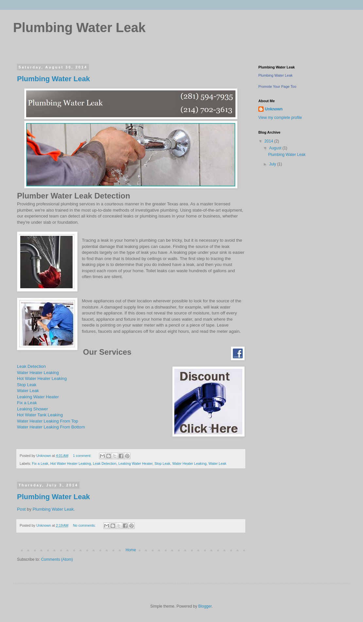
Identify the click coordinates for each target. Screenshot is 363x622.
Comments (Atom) (57, 559)
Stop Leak (26, 384)
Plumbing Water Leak (53, 79)
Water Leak (28, 390)
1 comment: (82, 456)
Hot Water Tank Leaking (40, 414)
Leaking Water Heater (38, 396)
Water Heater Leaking (38, 372)
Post (21, 509)
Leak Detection (31, 366)
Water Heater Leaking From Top (47, 421)
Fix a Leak (27, 402)
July (273, 164)
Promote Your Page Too (277, 86)
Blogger (205, 606)
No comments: (85, 525)
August (276, 148)
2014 (269, 141)
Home (131, 550)
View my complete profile (280, 117)
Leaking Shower (32, 408)
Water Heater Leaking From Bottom (51, 426)
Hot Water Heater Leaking (42, 378)
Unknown (274, 109)
